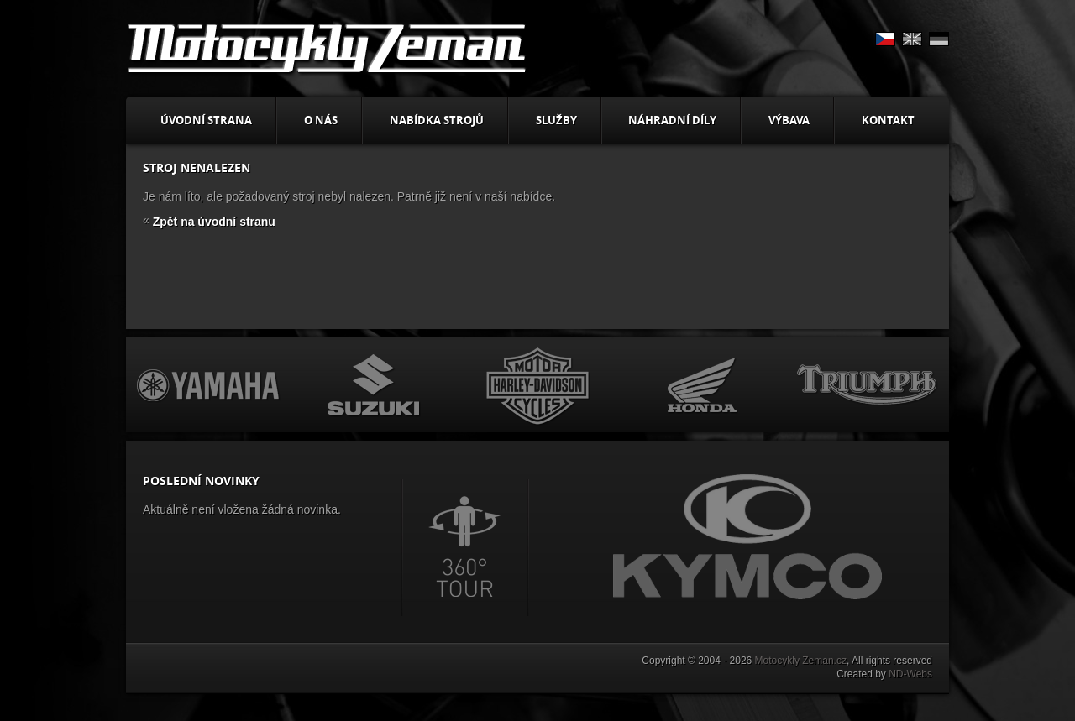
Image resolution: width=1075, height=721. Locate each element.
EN (912, 39)
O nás (321, 120)
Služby (556, 120)
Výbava (789, 120)
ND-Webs (910, 674)
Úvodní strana (206, 120)
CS (885, 39)
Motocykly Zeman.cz (801, 660)
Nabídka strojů (437, 120)
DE (939, 39)
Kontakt (888, 120)
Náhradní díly (672, 120)
